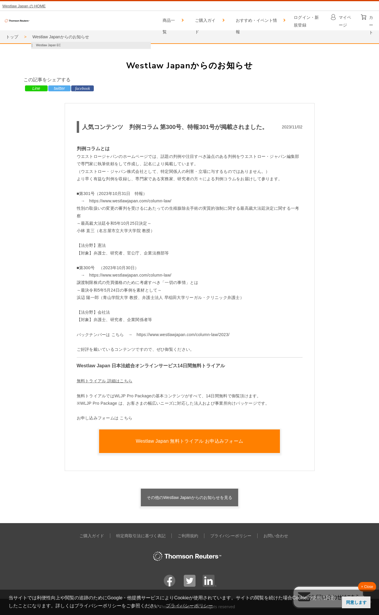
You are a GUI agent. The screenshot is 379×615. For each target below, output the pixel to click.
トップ (12, 36)
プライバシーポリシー (230, 535)
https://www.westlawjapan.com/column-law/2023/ (183, 334)
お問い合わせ (275, 535)
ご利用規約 (188, 535)
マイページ (345, 19)
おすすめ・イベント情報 (256, 22)
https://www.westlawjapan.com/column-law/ (130, 201)
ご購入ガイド (205, 22)
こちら (126, 418)
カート (371, 19)
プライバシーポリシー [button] (189, 605)
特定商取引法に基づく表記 (141, 535)
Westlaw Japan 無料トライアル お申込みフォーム (189, 441)
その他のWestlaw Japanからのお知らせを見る (189, 497)
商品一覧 (169, 22)
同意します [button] (356, 602)
